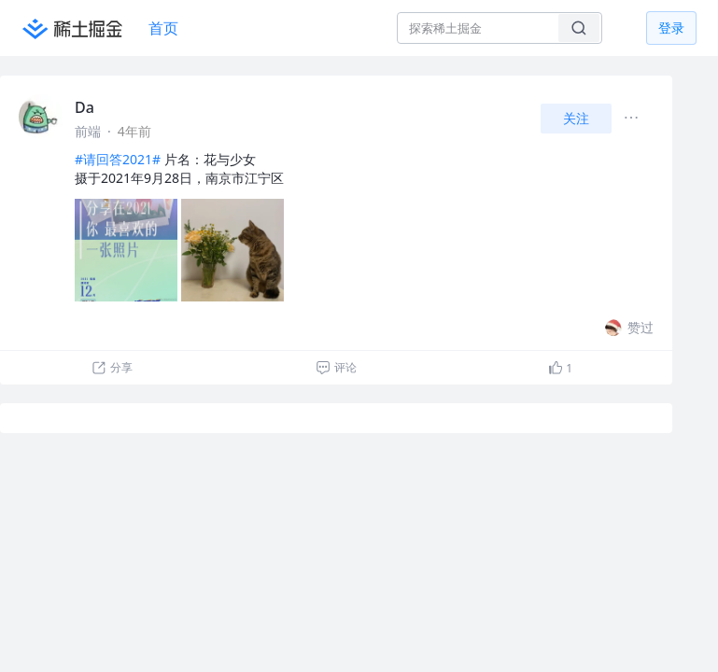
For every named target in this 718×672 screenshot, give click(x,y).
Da (84, 107)
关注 (576, 118)
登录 (671, 27)
